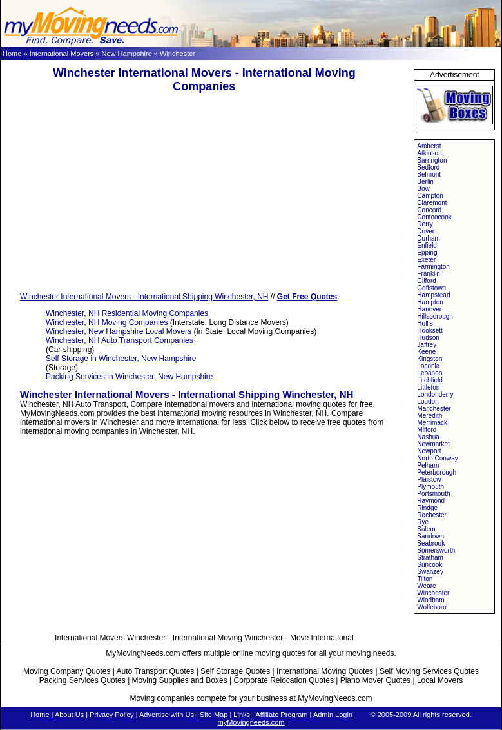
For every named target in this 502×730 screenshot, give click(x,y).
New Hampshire (127, 53)
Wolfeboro (431, 607)
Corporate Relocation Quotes (283, 680)
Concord (429, 209)
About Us (69, 714)
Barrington (432, 160)
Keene (426, 351)
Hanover (429, 309)
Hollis (424, 323)
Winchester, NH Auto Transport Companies (119, 340)
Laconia (428, 366)
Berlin (425, 181)
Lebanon (429, 373)
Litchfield (429, 380)
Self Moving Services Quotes (429, 671)
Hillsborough (435, 316)
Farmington (433, 266)
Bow (423, 188)
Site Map (213, 714)
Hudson (428, 337)
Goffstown (431, 287)
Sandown (430, 536)
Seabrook (431, 543)
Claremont (432, 202)
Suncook (429, 564)
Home (12, 53)
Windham (430, 600)
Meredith (429, 415)
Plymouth (430, 486)
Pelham (428, 465)
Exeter (426, 259)
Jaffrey (426, 344)
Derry (424, 224)
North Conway (437, 458)
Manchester (433, 408)
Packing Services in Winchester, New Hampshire (129, 376)
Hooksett (429, 330)
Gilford (426, 280)
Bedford (428, 167)
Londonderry (435, 394)
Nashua (428, 436)
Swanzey (430, 571)
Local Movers (440, 680)
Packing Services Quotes (82, 680)
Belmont (429, 174)
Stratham (430, 557)
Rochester (432, 514)
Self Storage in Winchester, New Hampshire (121, 358)
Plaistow (429, 479)
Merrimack (432, 422)
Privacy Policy (111, 714)
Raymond (431, 500)
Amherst (429, 146)
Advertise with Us (166, 714)
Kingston (429, 358)
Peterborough (436, 472)
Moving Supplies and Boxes (179, 680)
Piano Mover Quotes (375, 680)
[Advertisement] (204, 193)
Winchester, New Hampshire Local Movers (118, 331)
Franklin (428, 273)
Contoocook (434, 217)
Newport (429, 451)
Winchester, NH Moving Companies (107, 322)
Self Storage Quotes (235, 671)
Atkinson (429, 153)
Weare (426, 585)
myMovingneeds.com (251, 722)
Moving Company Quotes (66, 671)
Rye (423, 522)
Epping (427, 252)
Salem (426, 529)
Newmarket (433, 444)
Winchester (433, 593)
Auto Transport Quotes (156, 671)
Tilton (424, 578)
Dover (425, 231)
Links (241, 714)
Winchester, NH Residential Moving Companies (127, 313)
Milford (426, 429)
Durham (428, 238)
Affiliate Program (281, 714)
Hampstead (433, 295)
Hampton (430, 302)
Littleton (428, 387)
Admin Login (332, 714)
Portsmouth (433, 493)
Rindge (427, 507)
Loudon (427, 401)
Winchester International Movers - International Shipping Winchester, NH (144, 296)
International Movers (62, 53)
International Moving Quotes (324, 671)
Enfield (427, 245)
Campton (430, 195)
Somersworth (436, 550)
